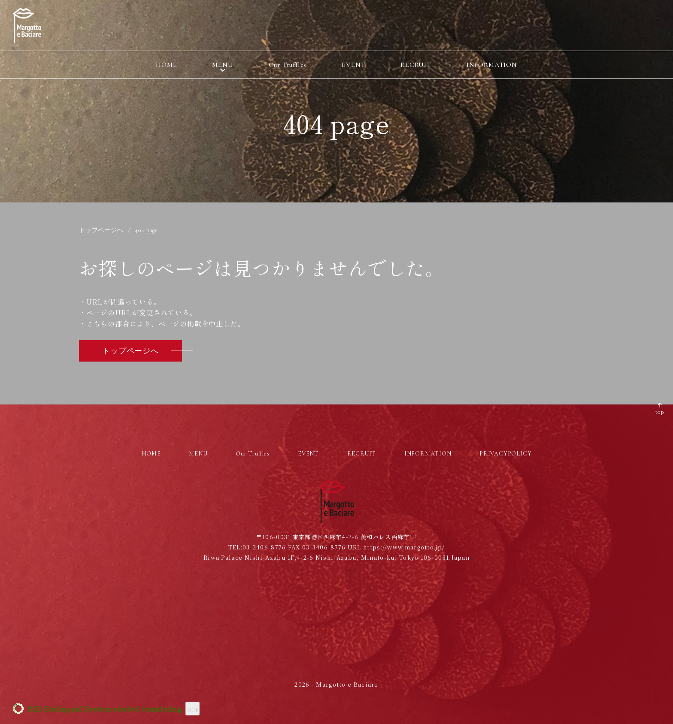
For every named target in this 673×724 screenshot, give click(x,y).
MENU (222, 64)
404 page (146, 230)
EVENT (353, 64)
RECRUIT (415, 64)
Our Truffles (288, 64)
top (659, 411)
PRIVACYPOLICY (505, 453)
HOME (166, 64)
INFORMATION (492, 64)
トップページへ (101, 230)
